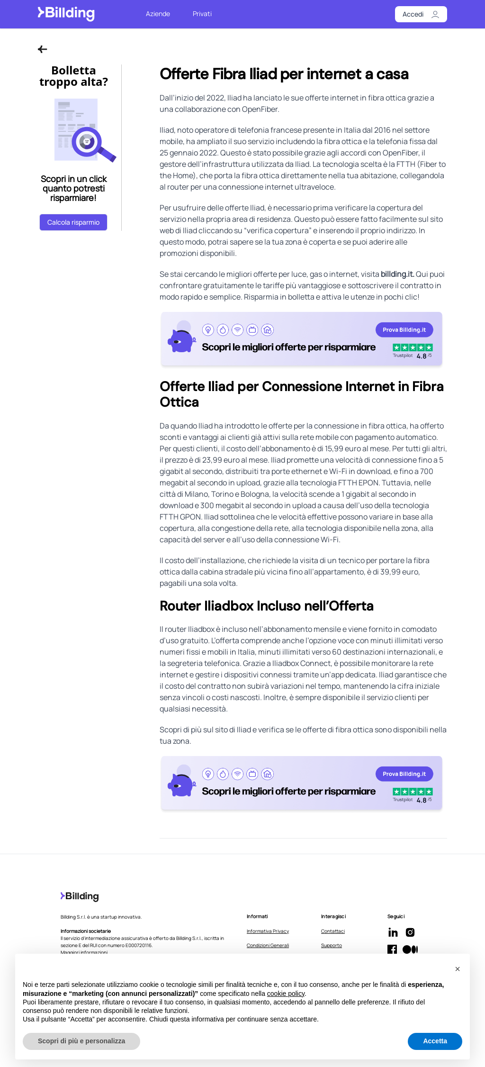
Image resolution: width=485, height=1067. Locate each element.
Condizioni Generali (268, 945)
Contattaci (333, 931)
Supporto (331, 945)
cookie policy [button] (286, 993)
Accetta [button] (435, 1041)
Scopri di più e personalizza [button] (81, 1041)
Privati (202, 13)
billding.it (397, 274)
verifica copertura (278, 230)
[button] (457, 968)
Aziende (158, 13)
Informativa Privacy (268, 931)
